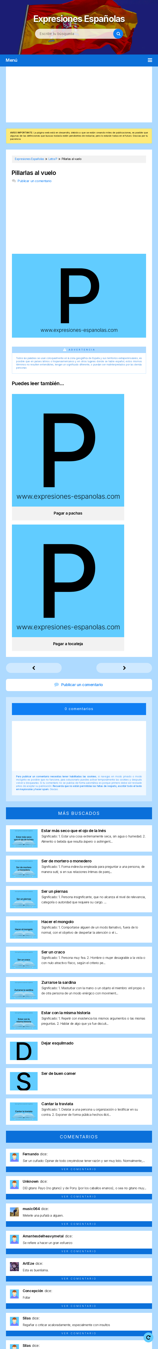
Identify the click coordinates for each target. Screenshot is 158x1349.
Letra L (145, 1285)
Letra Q (72, 1292)
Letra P (59, 1292)
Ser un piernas (54, 713)
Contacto (97, 1343)
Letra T (113, 1292)
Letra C (39, 1285)
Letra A (12, 1285)
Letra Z (85, 1299)
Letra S (99, 1292)
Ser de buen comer (58, 895)
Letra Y (72, 1299)
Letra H (106, 1285)
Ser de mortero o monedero (66, 683)
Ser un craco (53, 774)
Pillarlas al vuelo (34, 172)
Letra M (17, 1292)
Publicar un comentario (34, 181)
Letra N (31, 1292)
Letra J (132, 1285)
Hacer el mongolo (57, 743)
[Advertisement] (79, 94)
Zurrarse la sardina (58, 804)
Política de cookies (68, 1343)
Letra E (66, 1285)
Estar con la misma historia (65, 834)
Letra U (126, 1292)
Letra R (86, 1292)
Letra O (45, 1292)
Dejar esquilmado (57, 865)
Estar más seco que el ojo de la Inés (73, 652)
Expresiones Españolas (79, 17)
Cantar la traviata (57, 925)
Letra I (120, 1285)
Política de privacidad (120, 1337)
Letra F (79, 1285)
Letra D (53, 1285)
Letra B (25, 1285)
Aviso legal (89, 1337)
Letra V (140, 1292)
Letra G (93, 1285)
